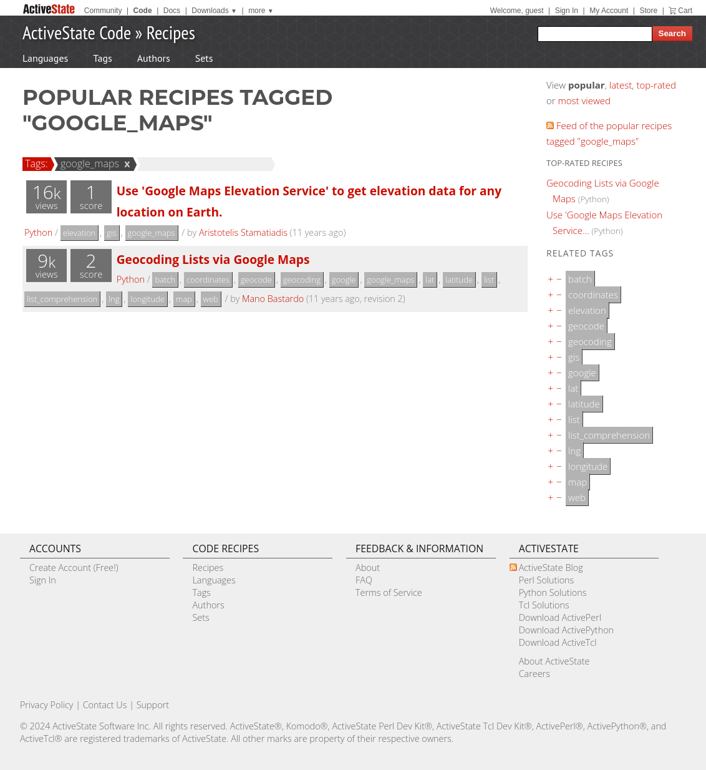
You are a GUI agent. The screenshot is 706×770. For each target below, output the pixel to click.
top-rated (656, 85)
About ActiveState (554, 661)
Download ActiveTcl (558, 642)
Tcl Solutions (544, 605)
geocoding (302, 279)
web (210, 299)
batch (165, 279)
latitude (459, 279)
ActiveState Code (76, 32)
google (344, 279)
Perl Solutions (546, 580)
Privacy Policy (47, 705)
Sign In (566, 10)
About (367, 567)
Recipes (171, 32)
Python (38, 232)
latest (620, 85)
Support (153, 705)
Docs (171, 10)
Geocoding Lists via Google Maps (213, 259)
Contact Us (105, 705)
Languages (45, 58)
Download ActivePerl (560, 617)
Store (648, 10)
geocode (256, 279)
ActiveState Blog (551, 567)
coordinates (208, 279)
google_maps (88, 163)
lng (114, 299)
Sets (204, 58)
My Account (608, 10)
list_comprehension (62, 299)
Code (142, 10)
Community (103, 10)
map (184, 299)
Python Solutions (553, 592)
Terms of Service (388, 592)
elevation (79, 232)
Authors (153, 58)
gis (112, 232)
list (489, 279)
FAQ (363, 580)
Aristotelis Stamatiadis (243, 232)
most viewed (584, 100)
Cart (685, 10)
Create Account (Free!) (73, 567)
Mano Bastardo (273, 299)
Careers (534, 674)
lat (429, 279)
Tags (102, 58)
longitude (147, 299)
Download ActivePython (566, 630)
